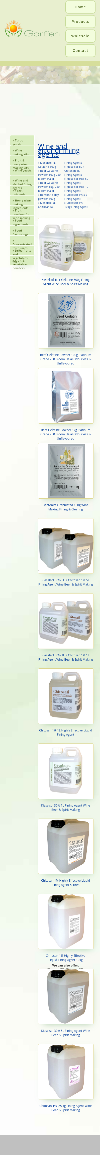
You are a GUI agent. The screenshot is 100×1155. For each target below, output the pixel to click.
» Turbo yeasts (18, 141)
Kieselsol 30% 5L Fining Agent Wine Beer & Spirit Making (65, 1003)
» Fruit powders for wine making (21, 212)
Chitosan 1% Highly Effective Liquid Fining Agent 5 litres (65, 853)
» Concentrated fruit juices (22, 242)
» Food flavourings (20, 232)
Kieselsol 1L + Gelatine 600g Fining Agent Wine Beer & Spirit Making (65, 252)
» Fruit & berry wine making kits (21, 161)
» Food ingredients (21, 222)
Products (80, 22)
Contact (80, 51)
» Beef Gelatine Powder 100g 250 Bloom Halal (49, 174)
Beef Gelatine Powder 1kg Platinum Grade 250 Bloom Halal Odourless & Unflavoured (65, 404)
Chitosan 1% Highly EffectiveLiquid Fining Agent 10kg (65, 928)
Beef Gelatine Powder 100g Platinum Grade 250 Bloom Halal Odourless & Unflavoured (65, 329)
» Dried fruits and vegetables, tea (22, 252)
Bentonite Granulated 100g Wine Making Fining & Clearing (65, 477)
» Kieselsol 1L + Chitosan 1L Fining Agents (74, 170)
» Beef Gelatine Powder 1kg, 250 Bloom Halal (49, 187)
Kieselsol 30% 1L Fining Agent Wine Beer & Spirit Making (65, 777)
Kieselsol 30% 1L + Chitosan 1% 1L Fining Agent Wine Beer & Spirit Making (65, 627)
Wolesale (80, 36)
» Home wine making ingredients (22, 202)
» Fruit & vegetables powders (20, 262)
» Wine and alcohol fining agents (22, 181)
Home (80, 7)
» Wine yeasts (22, 170)
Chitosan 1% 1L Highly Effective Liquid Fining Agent (65, 702)
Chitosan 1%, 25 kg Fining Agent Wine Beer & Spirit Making (65, 1078)
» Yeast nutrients (19, 191)
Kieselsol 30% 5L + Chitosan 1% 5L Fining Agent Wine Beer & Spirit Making (65, 552)
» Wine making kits (21, 151)
